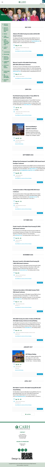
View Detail (40, 55)
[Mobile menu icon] (2, 2)
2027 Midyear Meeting (30, 354)
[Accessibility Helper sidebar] (43, 1)
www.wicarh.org (23, 270)
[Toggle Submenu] (8, 54)
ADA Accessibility (20, 465)
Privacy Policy (26, 465)
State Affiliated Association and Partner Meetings (23, 51)
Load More (28, 414)
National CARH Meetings (19, 370)
